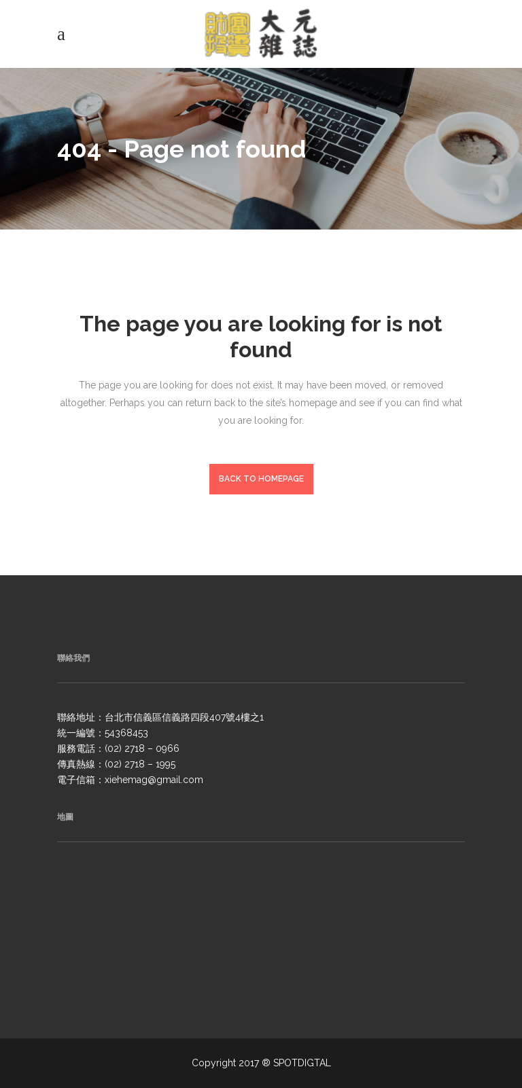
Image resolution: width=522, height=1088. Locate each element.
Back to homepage (261, 479)
